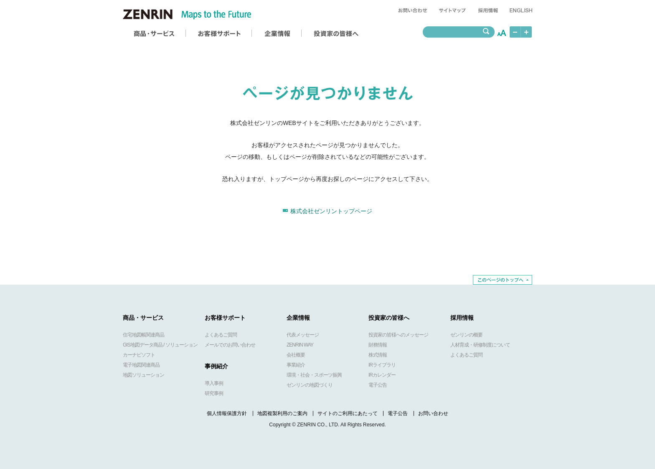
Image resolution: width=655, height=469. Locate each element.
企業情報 (298, 317)
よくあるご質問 (221, 335)
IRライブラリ (382, 365)
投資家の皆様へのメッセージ (398, 335)
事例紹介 (216, 366)
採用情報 (462, 317)
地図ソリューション (143, 375)
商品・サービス (143, 317)
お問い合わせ (433, 413)
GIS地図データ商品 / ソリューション (160, 345)
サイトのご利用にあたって (347, 413)
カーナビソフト (139, 355)
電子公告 (377, 385)
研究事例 (214, 393)
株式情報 (377, 355)
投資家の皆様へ (388, 317)
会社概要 (296, 355)
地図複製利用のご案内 (282, 413)
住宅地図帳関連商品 (143, 335)
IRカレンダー (382, 375)
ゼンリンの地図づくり (310, 385)
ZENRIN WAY (300, 345)
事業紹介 (296, 365)
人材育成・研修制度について (480, 345)
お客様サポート (225, 317)
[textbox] (454, 32)
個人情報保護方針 (227, 413)
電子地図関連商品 (141, 365)
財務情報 (377, 345)
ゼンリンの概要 (466, 335)
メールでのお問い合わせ (230, 345)
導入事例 (214, 383)
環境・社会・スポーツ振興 (314, 375)
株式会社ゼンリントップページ (331, 211)
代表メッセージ (303, 335)
